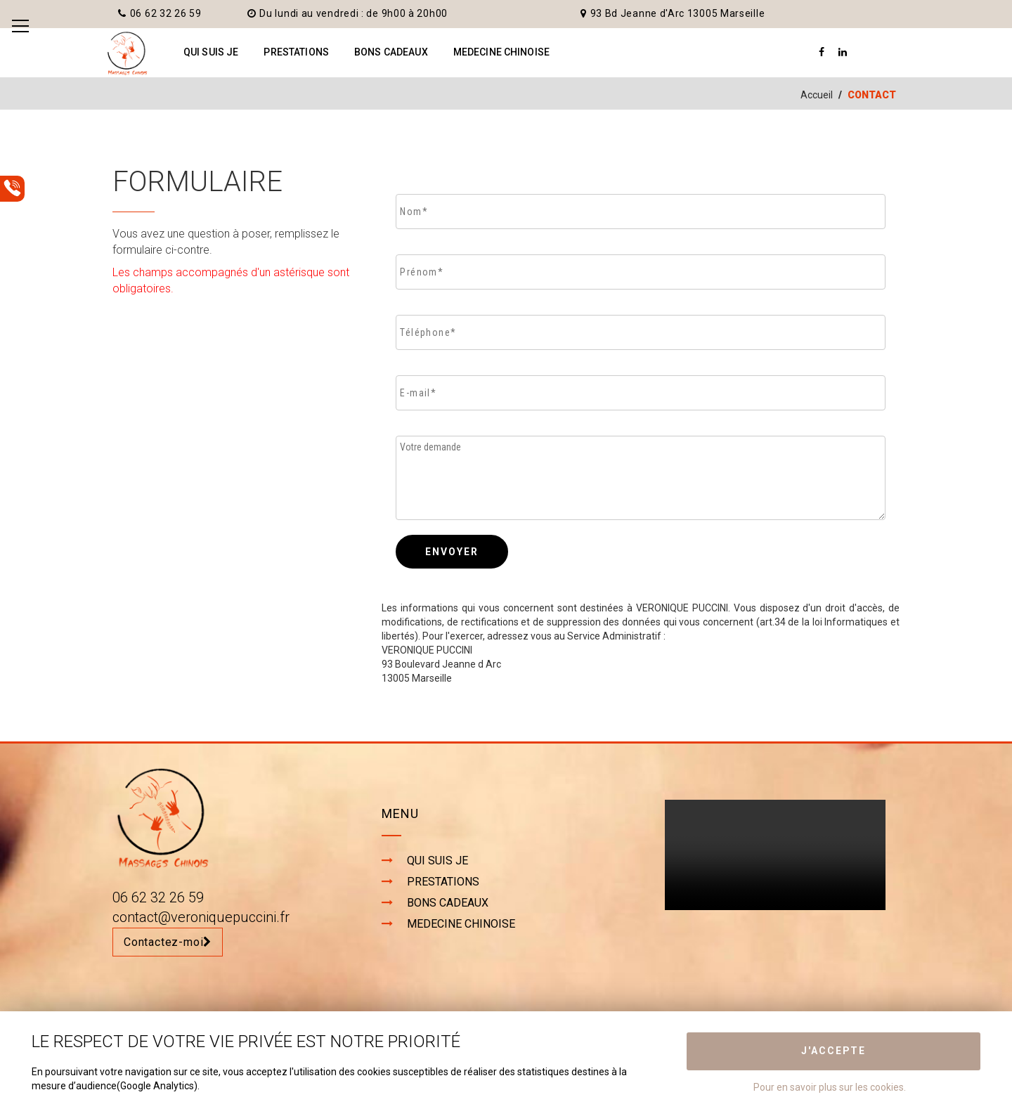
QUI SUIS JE (211, 52)
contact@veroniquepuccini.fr (201, 917)
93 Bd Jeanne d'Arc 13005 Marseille (672, 13)
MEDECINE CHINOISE (501, 52)
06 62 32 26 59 (160, 13)
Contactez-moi (168, 941)
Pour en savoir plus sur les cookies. (829, 1088)
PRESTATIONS (296, 52)
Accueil (816, 94)
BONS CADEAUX (391, 52)
